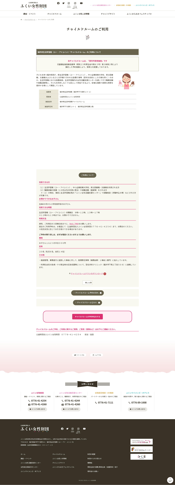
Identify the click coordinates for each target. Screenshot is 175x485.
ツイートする (79, 355)
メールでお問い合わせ (38, 409)
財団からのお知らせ (95, 458)
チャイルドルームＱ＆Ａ (87, 302)
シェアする (96, 355)
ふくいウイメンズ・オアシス (145, 5)
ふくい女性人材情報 (81, 13)
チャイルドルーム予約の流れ (87, 293)
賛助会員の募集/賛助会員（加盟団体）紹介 (103, 467)
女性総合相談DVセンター (29, 467)
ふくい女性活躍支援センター (101, 5)
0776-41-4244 (72, 400)
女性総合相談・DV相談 (123, 5)
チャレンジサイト (108, 13)
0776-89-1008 (139, 402)
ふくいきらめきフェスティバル (139, 13)
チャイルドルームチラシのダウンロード (87, 273)
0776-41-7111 (105, 402)
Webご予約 (73, 223)
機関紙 (90, 463)
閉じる (87, 283)
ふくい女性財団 (91, 480)
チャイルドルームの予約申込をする (87, 317)
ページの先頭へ (170, 479)
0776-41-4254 (38, 400)
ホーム (23, 454)
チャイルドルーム (54, 13)
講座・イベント (29, 13)
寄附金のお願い (93, 471)
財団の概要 (91, 454)
